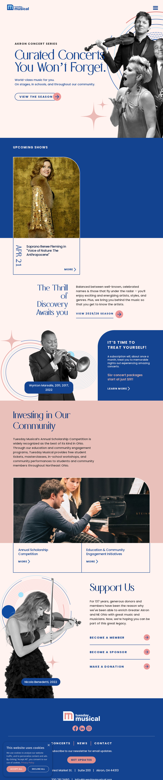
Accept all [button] (16, 769)
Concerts (60, 743)
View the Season (36, 97)
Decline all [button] (38, 769)
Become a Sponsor (108, 652)
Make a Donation (107, 667)
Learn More (117, 388)
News (82, 743)
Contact (103, 743)
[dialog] (27, 759)
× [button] (48, 745)
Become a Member (107, 637)
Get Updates (81, 760)
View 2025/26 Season (95, 313)
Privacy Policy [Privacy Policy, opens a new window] (27, 762)
